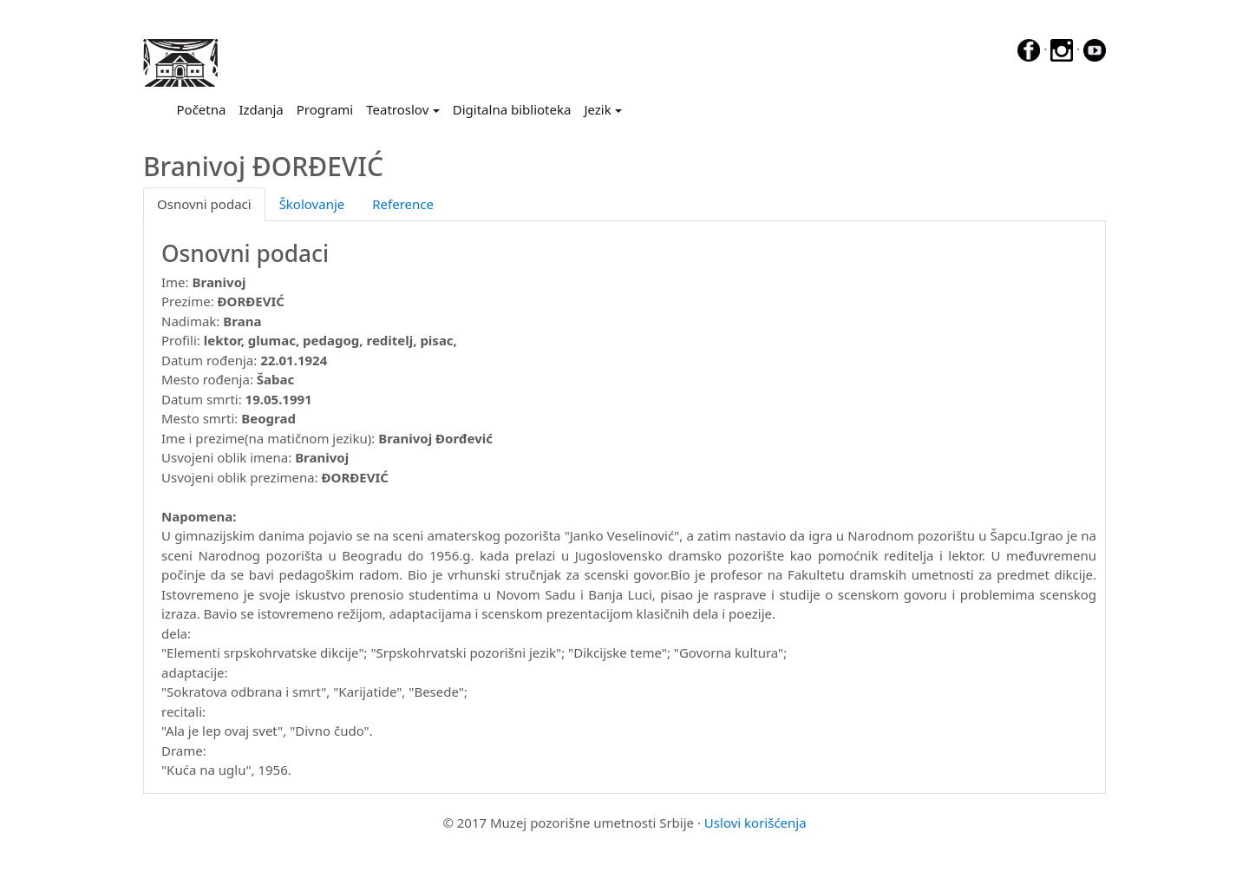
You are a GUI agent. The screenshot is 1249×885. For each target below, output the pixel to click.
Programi (325, 109)
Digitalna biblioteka (512, 109)
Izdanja (261, 109)
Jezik (597, 109)
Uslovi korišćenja (755, 822)
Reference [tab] (403, 204)
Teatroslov (397, 109)
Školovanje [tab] (312, 204)
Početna (204, 108)
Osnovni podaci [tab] (204, 204)
